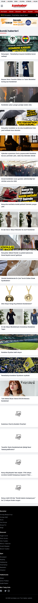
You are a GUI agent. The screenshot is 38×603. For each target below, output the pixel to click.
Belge (1, 527)
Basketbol (3, 567)
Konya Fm (3, 525)
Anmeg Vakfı (4, 517)
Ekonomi (18, 11)
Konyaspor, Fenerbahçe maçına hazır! (14, 15)
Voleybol (2, 570)
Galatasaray (3, 562)
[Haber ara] (36, 15)
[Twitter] (5, 591)
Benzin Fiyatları (4, 549)
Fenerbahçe (3, 565)
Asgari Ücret (4, 536)
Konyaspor (3, 557)
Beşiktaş (2, 559)
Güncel (11, 11)
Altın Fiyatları (4, 541)
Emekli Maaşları (5, 546)
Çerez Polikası (4, 581)
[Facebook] (1, 591)
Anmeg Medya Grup (6, 514)
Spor (24, 11)
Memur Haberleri (5, 543)
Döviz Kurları (4, 538)
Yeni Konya (3, 522)
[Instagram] (9, 591)
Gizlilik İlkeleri (4, 583)
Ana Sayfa (4, 11)
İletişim (2, 578)
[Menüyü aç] (2, 5)
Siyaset (30, 11)
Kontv (2, 520)
